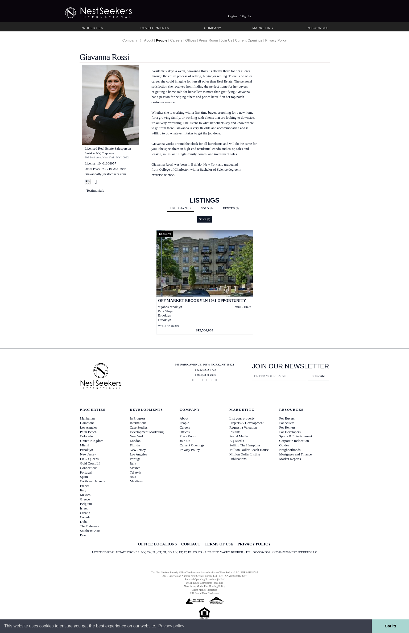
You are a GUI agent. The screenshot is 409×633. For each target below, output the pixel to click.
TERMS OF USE (219, 544)
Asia (133, 477)
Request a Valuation (243, 427)
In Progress (138, 418)
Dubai (84, 522)
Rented (231, 208)
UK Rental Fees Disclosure (204, 593)
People (161, 40)
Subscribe (318, 376)
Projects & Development (246, 423)
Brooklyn (180, 207)
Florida (135, 445)
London (135, 441)
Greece (85, 499)
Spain (84, 477)
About (148, 40)
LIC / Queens (89, 459)
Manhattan (87, 418)
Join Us (226, 40)
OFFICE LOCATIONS (157, 544)
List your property (242, 418)
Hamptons (87, 423)
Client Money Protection (204, 589)
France (84, 486)
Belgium (86, 504)
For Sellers (286, 423)
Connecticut (88, 468)
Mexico (85, 495)
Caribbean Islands (92, 481)
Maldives (136, 481)
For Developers (290, 432)
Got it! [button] (390, 626)
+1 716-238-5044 (114, 169)
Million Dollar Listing (244, 454)
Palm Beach (88, 432)
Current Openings (248, 40)
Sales (204, 219)
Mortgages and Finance (295, 454)
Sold (207, 208)
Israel (84, 508)
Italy (83, 490)
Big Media (236, 441)
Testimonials (95, 190)
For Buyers (287, 418)
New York (137, 436)
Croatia (85, 513)
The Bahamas (89, 526)
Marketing (262, 28)
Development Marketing (147, 432)
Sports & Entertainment (295, 436)
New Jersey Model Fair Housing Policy (204, 586)
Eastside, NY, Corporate (99, 153)
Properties (92, 28)
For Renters (287, 427)
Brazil (84, 535)
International (138, 423)
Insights (234, 432)
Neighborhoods (289, 450)
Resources (318, 28)
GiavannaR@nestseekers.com (105, 174)
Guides (284, 445)
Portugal (86, 472)
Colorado (86, 436)
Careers (176, 40)
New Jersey (88, 454)
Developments (155, 28)
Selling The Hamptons (245, 445)
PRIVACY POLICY (254, 544)
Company (212, 28)
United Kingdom (92, 441)
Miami (84, 445)
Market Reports (290, 459)
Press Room (208, 40)
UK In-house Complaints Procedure (204, 582)
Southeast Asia (90, 531)
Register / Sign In (239, 16)
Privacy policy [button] (171, 626)
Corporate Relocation (294, 441)
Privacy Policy (276, 40)
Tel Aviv (136, 472)
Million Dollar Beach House (249, 450)
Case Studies (139, 427)
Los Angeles (88, 427)
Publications (237, 459)
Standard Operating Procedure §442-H (204, 579)
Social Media (238, 436)
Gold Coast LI (90, 463)
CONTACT (190, 544)
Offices (190, 40)
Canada (85, 517)
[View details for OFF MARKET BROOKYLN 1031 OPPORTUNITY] (204, 282)
